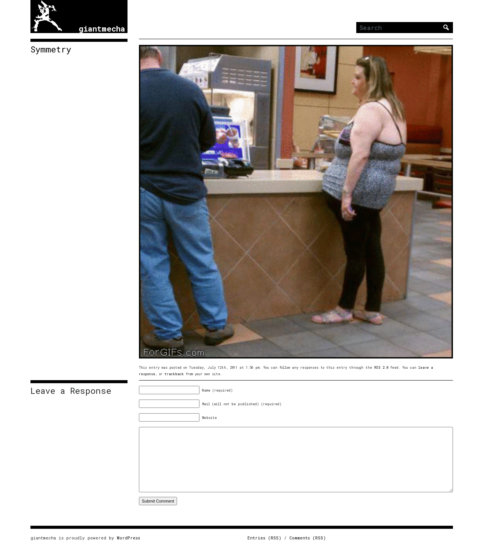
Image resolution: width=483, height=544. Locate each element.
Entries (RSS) (264, 538)
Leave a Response (70, 390)
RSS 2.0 (381, 367)
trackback (174, 374)
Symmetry (50, 49)
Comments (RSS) (307, 538)
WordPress (128, 538)
